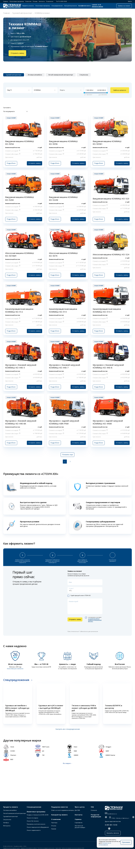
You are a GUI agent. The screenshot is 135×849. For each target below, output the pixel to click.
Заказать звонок (97, 6)
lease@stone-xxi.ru (84, 6)
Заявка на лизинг (124, 6)
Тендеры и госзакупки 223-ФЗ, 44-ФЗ (37, 815)
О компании (49, 1)
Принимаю (126, 843)
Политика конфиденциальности (46, 848)
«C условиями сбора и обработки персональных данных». (95, 618)
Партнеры (54, 823)
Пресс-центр (80, 807)
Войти (129, 1)
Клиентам (28, 1)
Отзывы (35, 1)
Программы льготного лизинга (36, 824)
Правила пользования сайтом (29, 848)
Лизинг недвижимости (34, 830)
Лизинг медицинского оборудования (38, 827)
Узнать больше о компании (15, 667)
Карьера (53, 829)
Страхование (78, 823)
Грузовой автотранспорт (10, 817)
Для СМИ (77, 810)
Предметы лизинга (28, 6)
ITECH (24, 846)
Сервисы (5, 1)
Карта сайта (58, 848)
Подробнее (11, 163)
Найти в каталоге (120, 90)
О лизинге (94, 810)
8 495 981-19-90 (96, 5)
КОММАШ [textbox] (37, 90)
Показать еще (67, 453)
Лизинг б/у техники (33, 821)
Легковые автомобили (10, 810)
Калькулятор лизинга (70, 6)
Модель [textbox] (62, 90)
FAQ (92, 807)
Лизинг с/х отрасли (32, 818)
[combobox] (19, 90)
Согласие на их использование (111, 845)
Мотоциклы (6, 826)
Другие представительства (113, 822)
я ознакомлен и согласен (93, 618)
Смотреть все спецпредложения (67, 728)
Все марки (67, 762)
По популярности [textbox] (9, 111)
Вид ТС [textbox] (9, 90)
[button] (2, 702)
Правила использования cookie (11, 848)
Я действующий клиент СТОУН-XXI (79, 594)
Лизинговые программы (17, 1)
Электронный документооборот (80, 827)
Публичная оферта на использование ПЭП (73, 848)
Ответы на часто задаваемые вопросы (62, 810)
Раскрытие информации (96, 816)
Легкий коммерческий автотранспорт (14, 813)
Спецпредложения (57, 6)
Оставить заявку (35, 163)
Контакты (42, 1)
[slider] (84, 93)
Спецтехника (7, 820)
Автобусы (6, 823)
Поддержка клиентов (59, 807)
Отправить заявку (16, 53)
